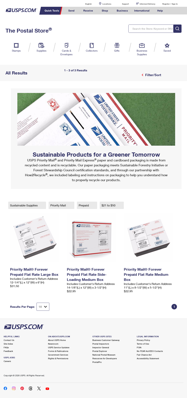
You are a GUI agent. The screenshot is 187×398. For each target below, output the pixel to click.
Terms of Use (143, 344)
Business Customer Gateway (106, 340)
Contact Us (9, 340)
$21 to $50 (109, 205)
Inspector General (100, 347)
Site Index (8, 344)
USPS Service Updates (58, 347)
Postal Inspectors (100, 344)
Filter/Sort (152, 75)
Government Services (58, 355)
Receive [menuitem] (88, 10)
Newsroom (53, 344)
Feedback (8, 351)
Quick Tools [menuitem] (52, 10)
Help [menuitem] (160, 10)
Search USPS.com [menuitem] (172, 11)
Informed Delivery (147, 4)
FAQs (6, 347)
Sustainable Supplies (24, 205)
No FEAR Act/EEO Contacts (150, 351)
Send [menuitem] (71, 10)
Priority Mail (58, 205)
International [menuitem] (142, 10)
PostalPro (97, 362)
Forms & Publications (58, 351)
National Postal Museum (103, 355)
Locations (106, 4)
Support (125, 4)
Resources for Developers (104, 358)
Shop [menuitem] (105, 10)
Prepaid (84, 205)
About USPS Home (57, 340)
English (85, 4)
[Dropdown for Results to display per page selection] (43, 307)
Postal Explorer (99, 351)
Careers (7, 361)
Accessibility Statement (148, 358)
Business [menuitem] (122, 10)
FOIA (139, 347)
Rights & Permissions (58, 358)
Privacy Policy (143, 340)
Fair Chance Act (144, 355)
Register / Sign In (170, 4)
